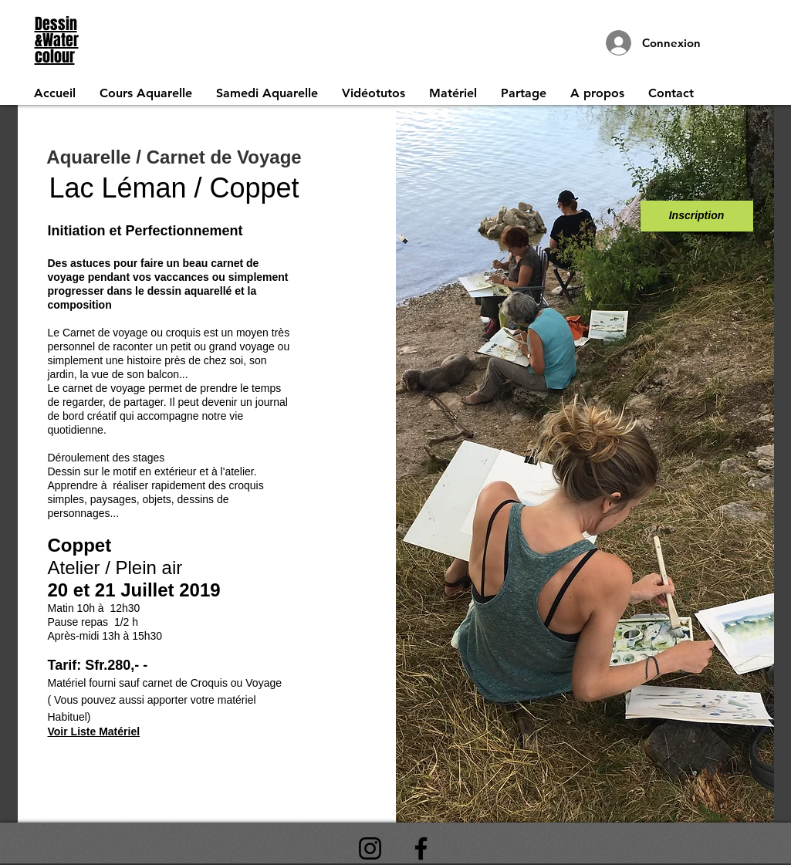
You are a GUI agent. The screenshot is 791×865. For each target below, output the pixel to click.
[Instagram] (370, 848)
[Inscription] (697, 216)
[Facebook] (421, 848)
